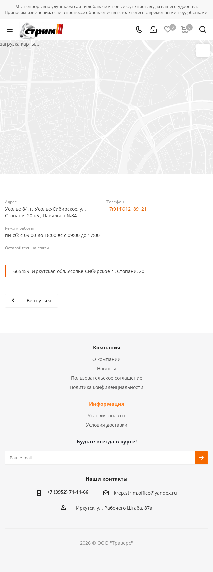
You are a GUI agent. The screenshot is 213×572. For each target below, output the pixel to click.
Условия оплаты (106, 415)
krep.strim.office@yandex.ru (145, 493)
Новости (106, 368)
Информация (106, 403)
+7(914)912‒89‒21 (126, 209)
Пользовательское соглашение (106, 378)
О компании (106, 359)
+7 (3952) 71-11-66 (67, 492)
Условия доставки (106, 425)
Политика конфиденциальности (106, 387)
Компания (106, 347)
